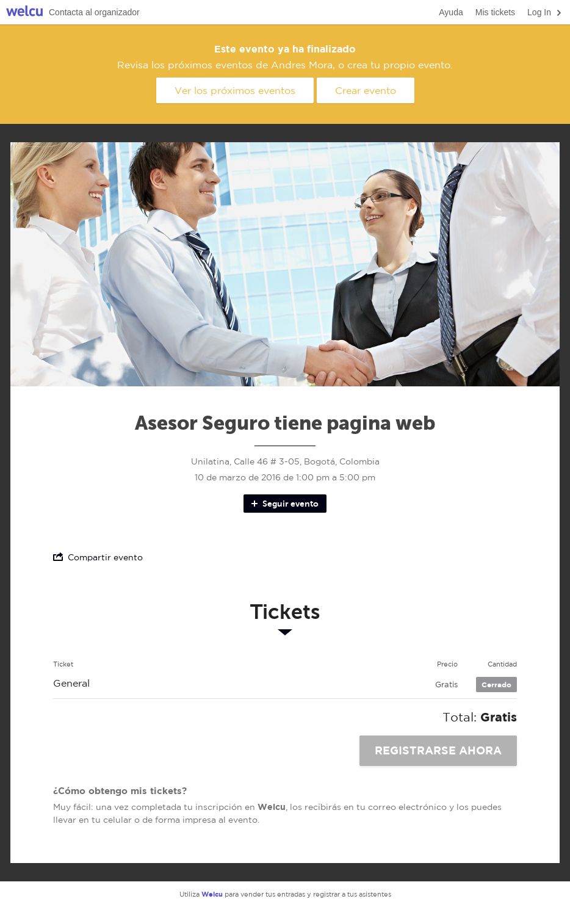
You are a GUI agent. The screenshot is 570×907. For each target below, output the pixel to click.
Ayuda (451, 12)
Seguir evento (284, 503)
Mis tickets (495, 12)
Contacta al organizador (94, 12)
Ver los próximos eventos (235, 90)
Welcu (24, 12)
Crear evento (365, 90)
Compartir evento (98, 557)
